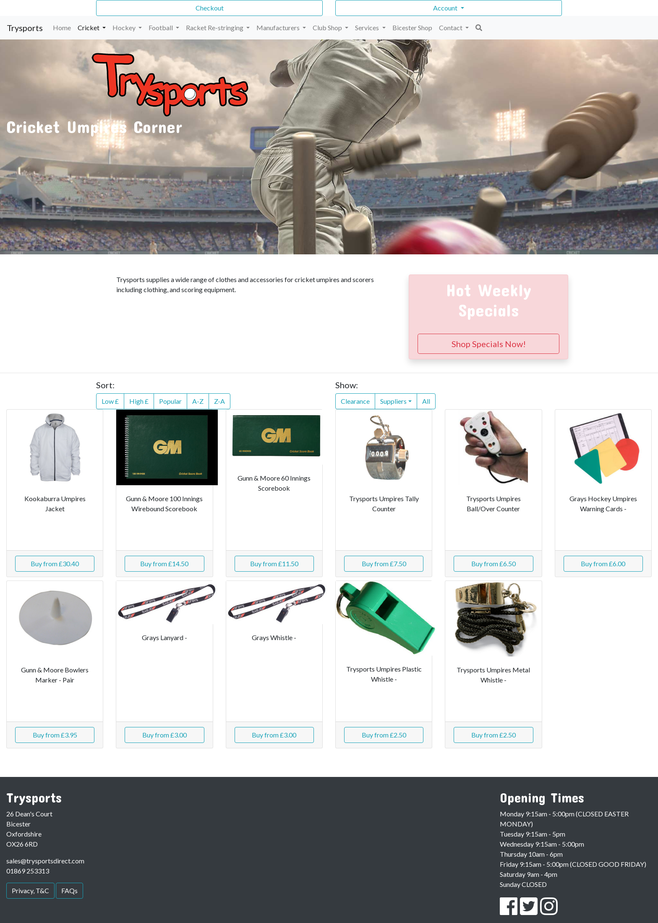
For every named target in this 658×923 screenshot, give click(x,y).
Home (62, 27)
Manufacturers (278, 27)
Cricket (89, 27)
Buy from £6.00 (603, 563)
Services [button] (367, 27)
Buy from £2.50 (384, 735)
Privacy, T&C (30, 890)
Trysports (25, 28)
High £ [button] (139, 401)
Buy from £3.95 (55, 735)
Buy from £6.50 (493, 563)
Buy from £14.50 (164, 563)
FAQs (69, 890)
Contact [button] (451, 27)
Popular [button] (170, 401)
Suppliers (393, 401)
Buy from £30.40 (55, 563)
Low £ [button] (110, 401)
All (426, 401)
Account (446, 8)
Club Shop (328, 27)
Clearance (355, 401)
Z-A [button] (219, 401)
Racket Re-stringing (215, 27)
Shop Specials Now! (489, 344)
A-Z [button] (198, 401)
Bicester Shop (412, 27)
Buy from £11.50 (274, 563)
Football (161, 27)
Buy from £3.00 (164, 735)
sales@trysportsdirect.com (45, 861)
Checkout (210, 8)
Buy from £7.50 (384, 563)
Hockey (124, 27)
